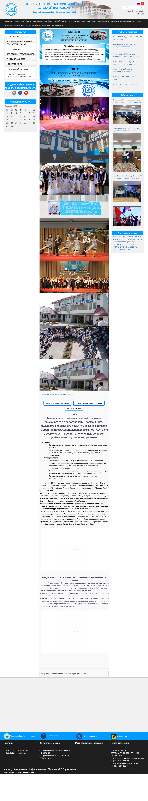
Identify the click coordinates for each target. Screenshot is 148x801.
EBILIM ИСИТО (13, 37)
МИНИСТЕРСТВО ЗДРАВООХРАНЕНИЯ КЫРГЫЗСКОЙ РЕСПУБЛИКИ (125, 753)
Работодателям (103, 21)
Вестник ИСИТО (57, 25)
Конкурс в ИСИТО (14, 64)
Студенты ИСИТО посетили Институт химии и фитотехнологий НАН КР (127, 55)
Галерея (138, 21)
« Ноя (11, 129)
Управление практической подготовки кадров (19, 42)
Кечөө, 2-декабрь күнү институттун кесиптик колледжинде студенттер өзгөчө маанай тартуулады (127, 70)
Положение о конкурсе (18, 69)
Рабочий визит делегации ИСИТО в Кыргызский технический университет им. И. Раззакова (127, 38)
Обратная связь (86, 736)
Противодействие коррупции (19, 736)
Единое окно (119, 736)
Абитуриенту (91, 21)
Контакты (8, 25)
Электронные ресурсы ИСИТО (20, 54)
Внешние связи (79, 21)
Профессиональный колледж (39, 25)
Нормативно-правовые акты (37, 21)
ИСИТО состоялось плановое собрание (125, 85)
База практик (14, 49)
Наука (70, 21)
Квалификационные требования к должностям (19, 75)
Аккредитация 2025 (20, 25)
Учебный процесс (60, 21)
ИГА (50, 21)
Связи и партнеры (74, 408)
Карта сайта (49, 736)
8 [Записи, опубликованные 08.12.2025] (7, 116)
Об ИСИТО (8, 21)
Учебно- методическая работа (57, 403)
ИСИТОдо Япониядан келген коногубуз (124, 78)
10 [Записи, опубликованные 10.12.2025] (16, 116)
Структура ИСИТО (19, 21)
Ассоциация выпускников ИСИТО (122, 21)
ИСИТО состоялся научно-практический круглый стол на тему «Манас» (126, 63)
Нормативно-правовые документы (89, 403)
